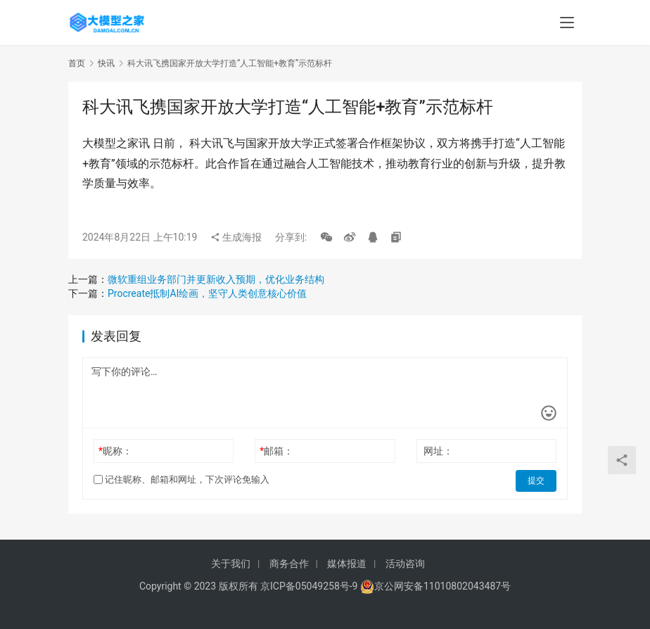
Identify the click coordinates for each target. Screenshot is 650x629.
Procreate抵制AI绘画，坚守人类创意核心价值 (207, 293)
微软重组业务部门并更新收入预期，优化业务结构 (216, 279)
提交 (536, 480)
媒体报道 (347, 563)
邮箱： (276, 451)
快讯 (106, 63)
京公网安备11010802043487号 (442, 586)
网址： (438, 451)
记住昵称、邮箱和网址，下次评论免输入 (181, 479)
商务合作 (289, 563)
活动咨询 (405, 563)
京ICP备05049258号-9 (308, 586)
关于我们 (230, 563)
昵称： (115, 451)
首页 (76, 63)
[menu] (567, 22)
